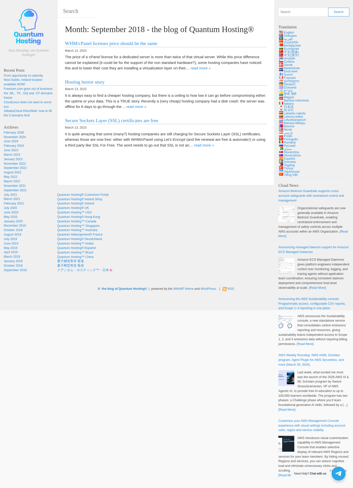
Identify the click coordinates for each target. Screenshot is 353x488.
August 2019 (12, 234)
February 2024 (14, 145)
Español (289, 158)
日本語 (289, 107)
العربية (288, 39)
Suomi (288, 74)
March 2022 (12, 181)
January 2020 (13, 221)
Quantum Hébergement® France (79, 234)
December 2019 (15, 225)
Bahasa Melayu (294, 123)
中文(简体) (291, 52)
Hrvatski (289, 58)
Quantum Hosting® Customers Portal (83, 194)
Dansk (288, 65)
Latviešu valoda (294, 113)
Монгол (289, 126)
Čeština (289, 61)
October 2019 (13, 230)
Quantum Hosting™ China (75, 257)
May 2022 (10, 177)
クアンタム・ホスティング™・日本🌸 (85, 270)
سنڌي (288, 149)
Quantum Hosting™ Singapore (78, 226)
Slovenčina (291, 152)
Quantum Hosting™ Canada (76, 221)
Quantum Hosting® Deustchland (79, 239)
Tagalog (289, 165)
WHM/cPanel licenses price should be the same (111, 43)
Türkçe (288, 168)
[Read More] (317, 288)
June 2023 (11, 150)
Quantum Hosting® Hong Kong (78, 217)
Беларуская (292, 45)
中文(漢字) (291, 55)
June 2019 (11, 243)
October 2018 (13, 265)
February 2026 (14, 132)
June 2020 (11, 212)
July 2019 (10, 239)
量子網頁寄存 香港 (70, 261)
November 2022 (15, 163)
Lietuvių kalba (293, 116)
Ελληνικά (290, 87)
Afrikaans (290, 36)
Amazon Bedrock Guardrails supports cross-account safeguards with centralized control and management (311, 195)
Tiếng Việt (291, 175)
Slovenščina (292, 155)
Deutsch (289, 84)
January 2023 (13, 159)
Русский (289, 145)
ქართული (291, 81)
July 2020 (10, 208)
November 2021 (15, 186)
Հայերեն (291, 42)
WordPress (208, 289)
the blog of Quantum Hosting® (124, 289)
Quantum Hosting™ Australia (77, 230)
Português (291, 139)
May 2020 (10, 217)
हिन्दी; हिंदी (290, 94)
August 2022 (12, 172)
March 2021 (12, 199)
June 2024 (11, 141)
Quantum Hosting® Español (76, 248)
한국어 (289, 110)
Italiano (289, 103)
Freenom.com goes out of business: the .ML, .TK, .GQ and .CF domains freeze (28, 93)
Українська (292, 171)
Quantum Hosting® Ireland (75, 203)
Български (291, 48)
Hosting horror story (84, 82)
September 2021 (15, 190)
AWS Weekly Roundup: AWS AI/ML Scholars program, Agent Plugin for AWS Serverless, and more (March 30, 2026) (311, 359)
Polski (288, 136)
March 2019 (12, 256)
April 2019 (11, 252)
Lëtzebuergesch (295, 120)
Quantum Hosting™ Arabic (75, 243)
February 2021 (14, 203)
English (289, 32)
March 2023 (12, 154)
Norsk (288, 129)
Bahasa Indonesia (296, 100)
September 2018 (15, 270)
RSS (231, 289)
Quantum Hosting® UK (73, 208)
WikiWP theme (183, 289)
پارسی (288, 133)
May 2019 (10, 248)
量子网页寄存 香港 (70, 265)
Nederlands (292, 68)
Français (290, 78)
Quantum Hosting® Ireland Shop (79, 199)
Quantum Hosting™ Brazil (75, 252)
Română (290, 142)
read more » (201, 68)
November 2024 (15, 137)
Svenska (290, 162)
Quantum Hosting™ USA (74, 212)
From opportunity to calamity (23, 75)
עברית (288, 91)
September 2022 (15, 168)
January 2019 (13, 261)
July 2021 (10, 194)
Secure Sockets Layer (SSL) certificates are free (111, 120)
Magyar (289, 97)
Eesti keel (290, 71)
